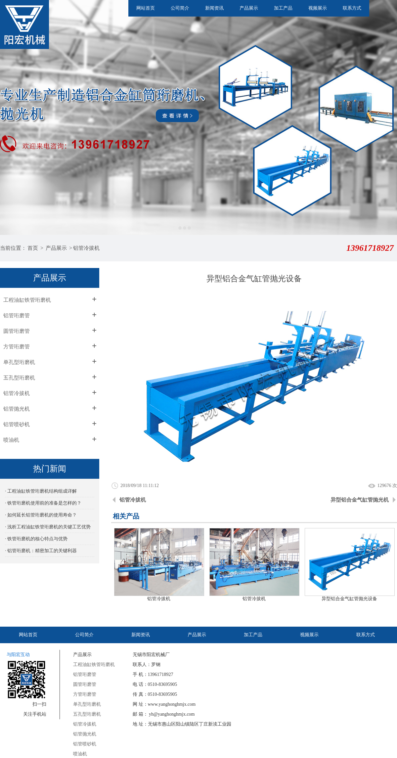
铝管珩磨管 (16, 315)
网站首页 (145, 8)
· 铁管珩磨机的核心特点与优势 (36, 538)
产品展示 (249, 8)
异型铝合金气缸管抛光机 (360, 500)
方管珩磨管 (16, 346)
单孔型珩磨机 (19, 362)
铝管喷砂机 (16, 424)
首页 (32, 248)
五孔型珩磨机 (19, 377)
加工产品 (283, 8)
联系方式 (352, 8)
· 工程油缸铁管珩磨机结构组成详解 (41, 491)
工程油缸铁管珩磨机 (27, 300)
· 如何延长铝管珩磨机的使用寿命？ (41, 515)
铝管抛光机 (16, 409)
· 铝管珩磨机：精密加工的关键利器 (41, 550)
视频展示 (317, 8)
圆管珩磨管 (16, 331)
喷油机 (11, 440)
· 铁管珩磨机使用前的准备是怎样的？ (43, 503)
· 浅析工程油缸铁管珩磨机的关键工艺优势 (48, 526)
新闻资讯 (214, 8)
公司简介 (180, 8)
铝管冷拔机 (86, 248)
